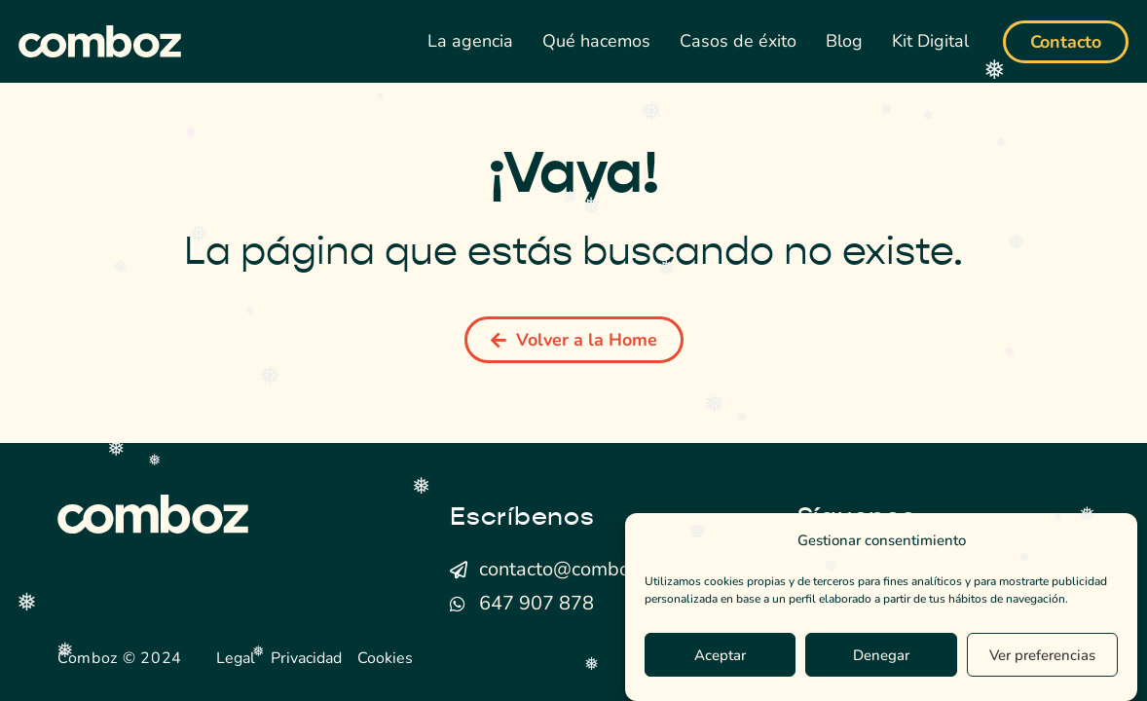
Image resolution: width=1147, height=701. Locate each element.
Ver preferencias (1042, 655)
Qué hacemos (596, 41)
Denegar (881, 655)
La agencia (470, 41)
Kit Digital (930, 41)
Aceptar (720, 655)
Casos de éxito (738, 41)
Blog (844, 41)
